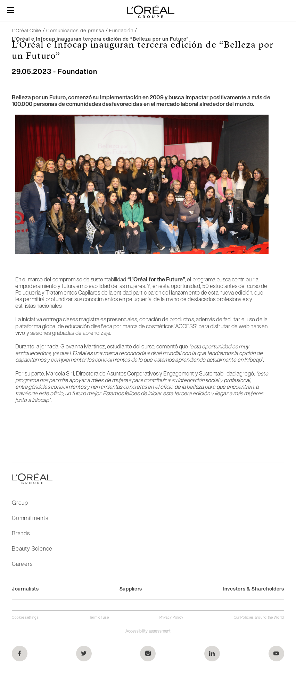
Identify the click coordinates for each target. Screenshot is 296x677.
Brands (21, 533)
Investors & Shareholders (253, 588)
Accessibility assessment (148, 631)
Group (20, 502)
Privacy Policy (171, 617)
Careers (22, 564)
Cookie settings (25, 617)
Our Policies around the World (259, 617)
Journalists (25, 588)
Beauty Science (32, 548)
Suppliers (131, 588)
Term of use (99, 617)
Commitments (30, 518)
